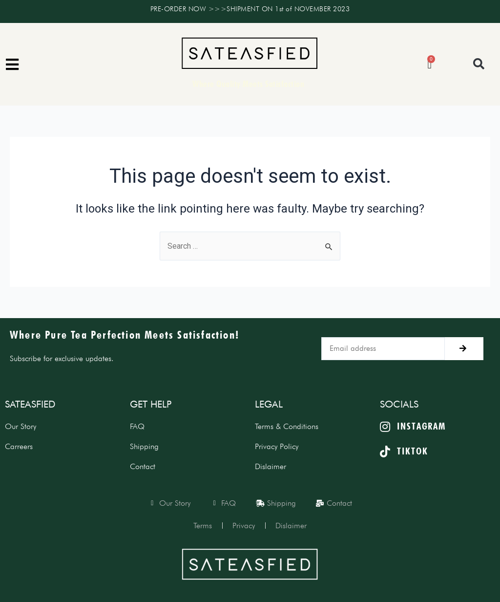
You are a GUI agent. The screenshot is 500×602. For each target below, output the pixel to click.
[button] (479, 64)
